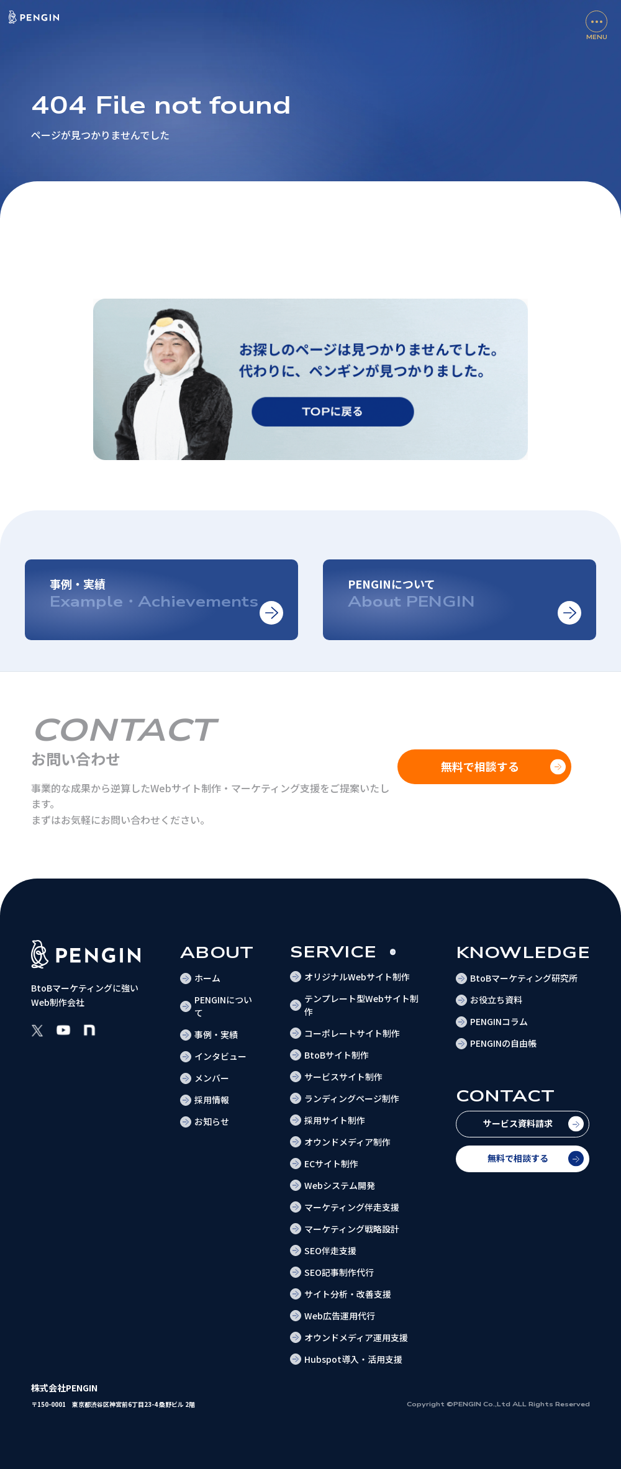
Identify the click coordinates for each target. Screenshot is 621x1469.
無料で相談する (517, 1158)
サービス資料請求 (518, 1123)
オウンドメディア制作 (347, 1142)
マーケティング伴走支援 (351, 1207)
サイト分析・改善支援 (347, 1294)
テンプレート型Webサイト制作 (361, 1005)
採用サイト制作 (334, 1120)
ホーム (207, 978)
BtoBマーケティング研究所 (524, 978)
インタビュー (220, 1056)
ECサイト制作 (331, 1163)
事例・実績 (216, 1034)
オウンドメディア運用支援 (356, 1337)
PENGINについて (223, 1006)
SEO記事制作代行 (339, 1272)
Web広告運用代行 (339, 1315)
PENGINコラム (499, 1021)
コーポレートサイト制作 (352, 1033)
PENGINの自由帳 (503, 1043)
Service (333, 952)
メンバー (211, 1078)
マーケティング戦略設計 (351, 1229)
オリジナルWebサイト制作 (357, 976)
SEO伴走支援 (330, 1250)
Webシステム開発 (339, 1185)
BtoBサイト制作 (336, 1055)
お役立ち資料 (496, 999)
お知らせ (211, 1121)
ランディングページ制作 (351, 1098)
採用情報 (211, 1099)
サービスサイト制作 (343, 1076)
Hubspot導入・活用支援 (353, 1359)
